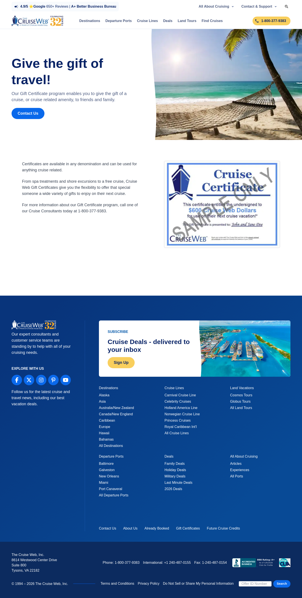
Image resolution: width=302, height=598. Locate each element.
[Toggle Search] (286, 6)
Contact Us (28, 113)
